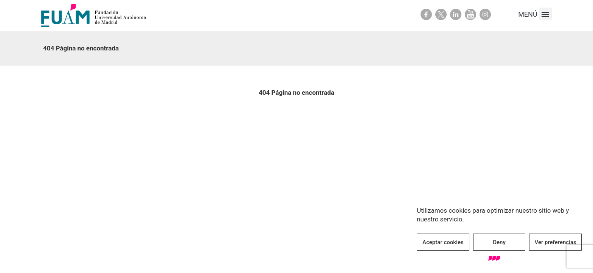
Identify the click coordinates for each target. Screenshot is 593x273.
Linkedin (455, 14)
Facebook (426, 14)
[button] (545, 14)
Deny (499, 242)
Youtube (470, 14)
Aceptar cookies (443, 242)
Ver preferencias (555, 242)
